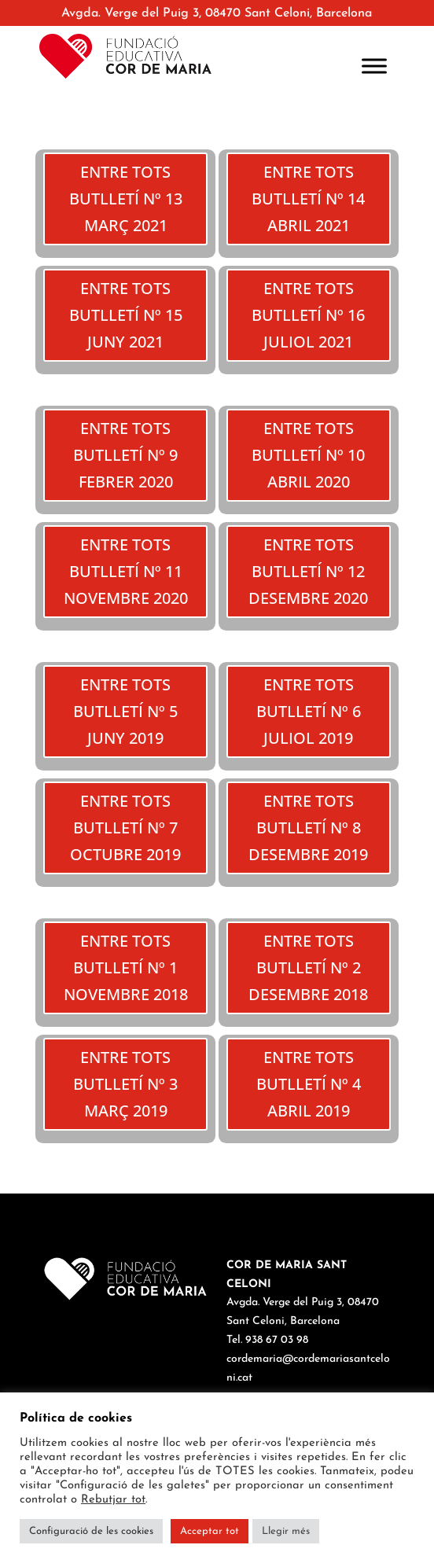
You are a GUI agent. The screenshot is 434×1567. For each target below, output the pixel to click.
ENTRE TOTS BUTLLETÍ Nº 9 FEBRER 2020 (125, 454)
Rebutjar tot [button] (113, 1500)
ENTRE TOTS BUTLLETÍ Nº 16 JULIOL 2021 (308, 315)
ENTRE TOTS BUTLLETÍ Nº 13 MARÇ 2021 (125, 198)
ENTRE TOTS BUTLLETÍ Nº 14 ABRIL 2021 (308, 198)
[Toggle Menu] (374, 65)
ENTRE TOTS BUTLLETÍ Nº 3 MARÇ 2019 (125, 1084)
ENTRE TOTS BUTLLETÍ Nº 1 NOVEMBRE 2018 (126, 967)
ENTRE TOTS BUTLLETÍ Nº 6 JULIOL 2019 (308, 711)
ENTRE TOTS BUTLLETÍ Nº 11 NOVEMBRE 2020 (126, 571)
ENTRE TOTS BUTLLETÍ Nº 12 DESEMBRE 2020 (308, 571)
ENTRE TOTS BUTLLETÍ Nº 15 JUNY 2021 (125, 315)
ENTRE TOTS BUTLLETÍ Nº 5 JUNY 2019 (125, 711)
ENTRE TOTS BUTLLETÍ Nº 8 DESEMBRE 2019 (308, 827)
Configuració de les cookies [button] (91, 1531)
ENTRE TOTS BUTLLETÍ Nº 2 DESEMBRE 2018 (308, 967)
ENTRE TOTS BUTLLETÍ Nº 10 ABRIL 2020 (308, 454)
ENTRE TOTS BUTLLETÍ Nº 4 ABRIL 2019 (308, 1084)
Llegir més (286, 1531)
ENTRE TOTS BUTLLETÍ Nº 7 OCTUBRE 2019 (125, 827)
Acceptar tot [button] (209, 1531)
